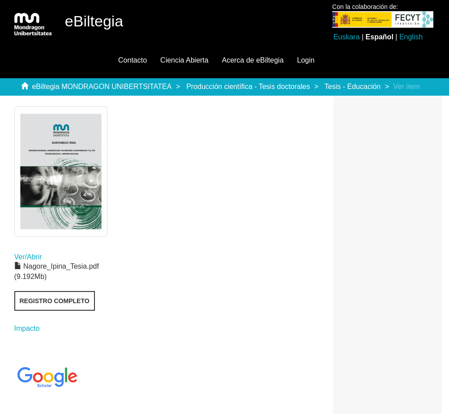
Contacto (132, 60)
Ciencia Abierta (184, 60)
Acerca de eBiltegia (253, 60)
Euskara (347, 37)
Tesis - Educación (353, 86)
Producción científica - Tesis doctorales (248, 86)
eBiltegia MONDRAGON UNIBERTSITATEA (101, 86)
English (411, 37)
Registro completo (55, 300)
